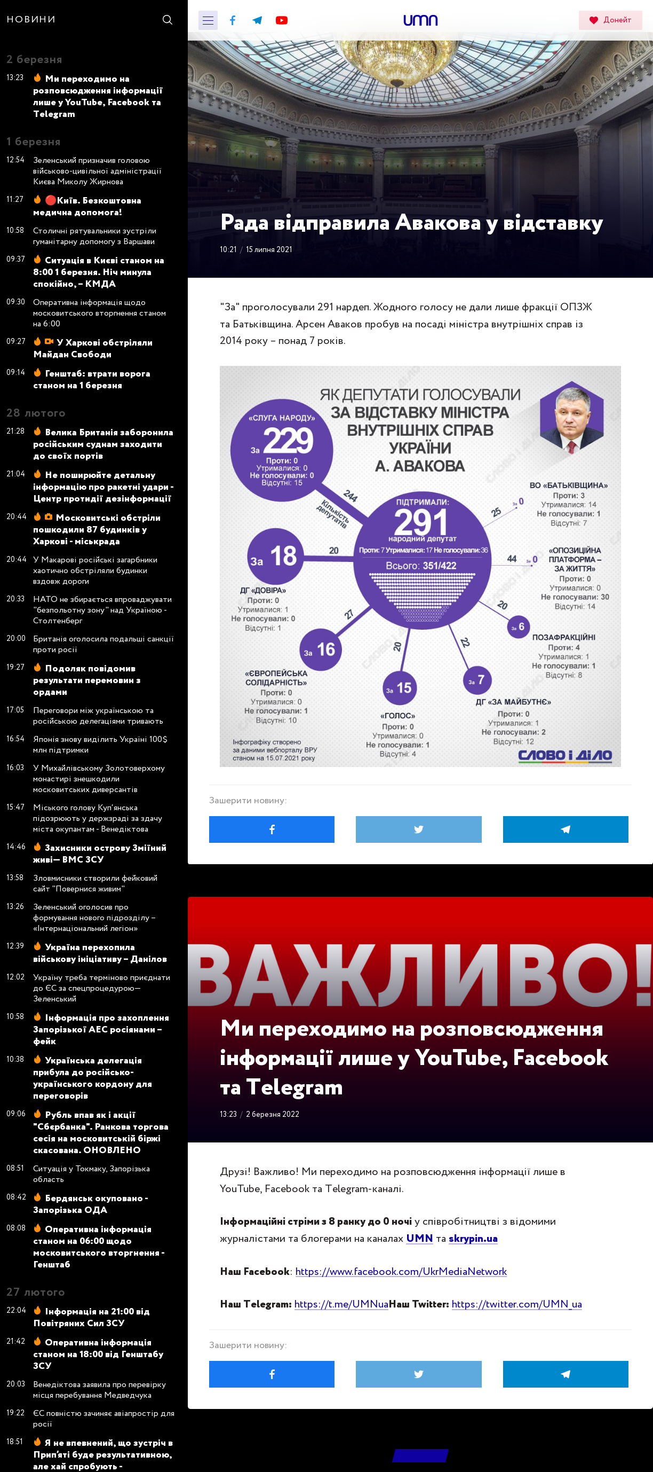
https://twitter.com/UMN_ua (517, 1304)
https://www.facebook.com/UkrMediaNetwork (401, 1272)
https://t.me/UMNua (341, 1304)
